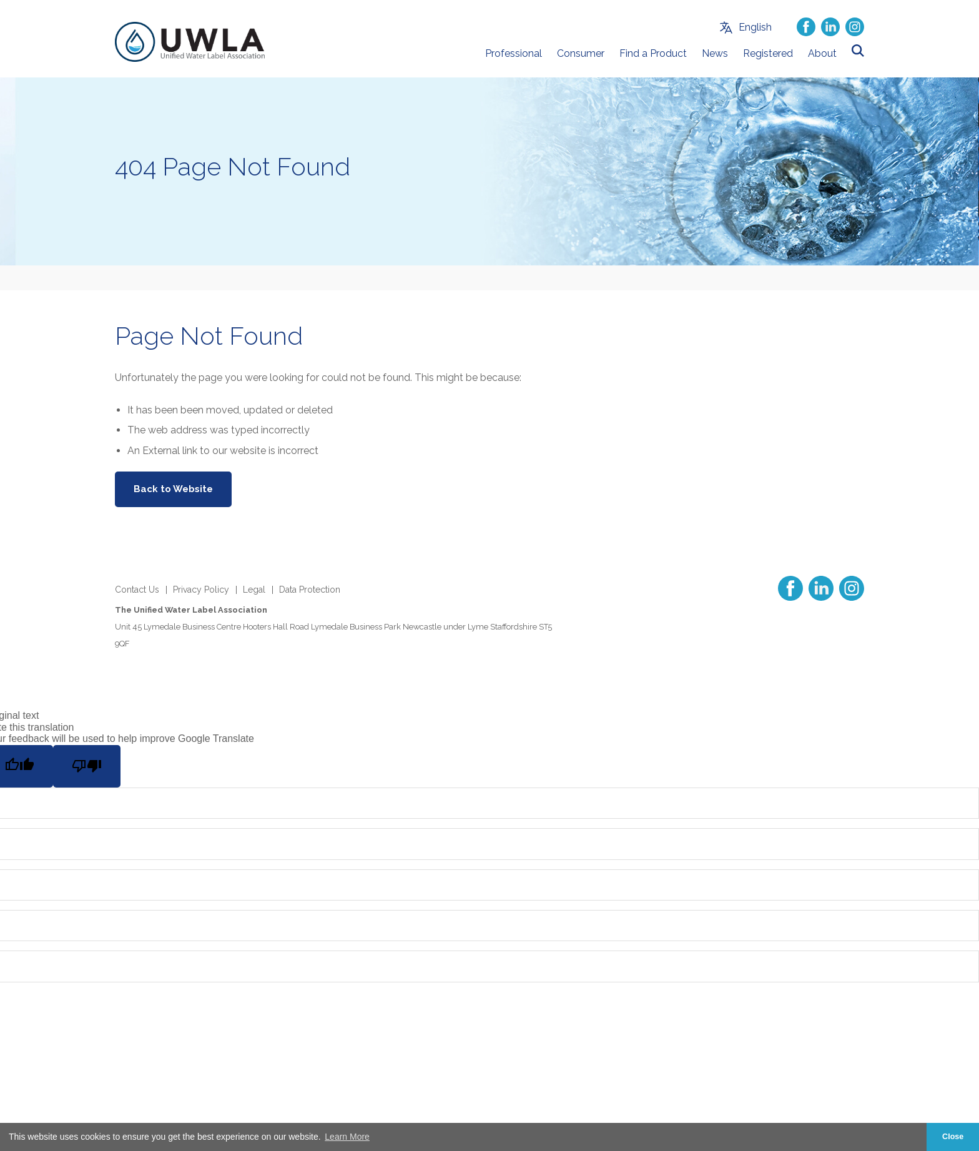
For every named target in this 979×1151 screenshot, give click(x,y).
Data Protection (309, 590)
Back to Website (173, 489)
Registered (768, 53)
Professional (513, 53)
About (822, 53)
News (715, 53)
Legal (254, 590)
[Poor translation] (87, 766)
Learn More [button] (347, 1137)
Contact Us (137, 590)
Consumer (580, 53)
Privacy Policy (201, 590)
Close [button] (952, 1136)
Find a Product (653, 53)
